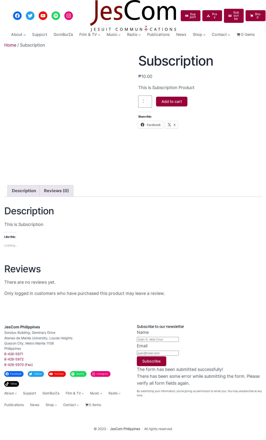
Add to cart (172, 101)
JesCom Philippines (22, 327)
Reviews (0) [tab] (56, 190)
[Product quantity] (145, 102)
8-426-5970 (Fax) (18, 365)
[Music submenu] (119, 34)
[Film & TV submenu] (99, 34)
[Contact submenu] (229, 34)
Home (10, 45)
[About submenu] (25, 34)
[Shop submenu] (204, 34)
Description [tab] (24, 190)
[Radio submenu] (139, 34)
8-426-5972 (14, 359)
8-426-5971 (13, 354)
